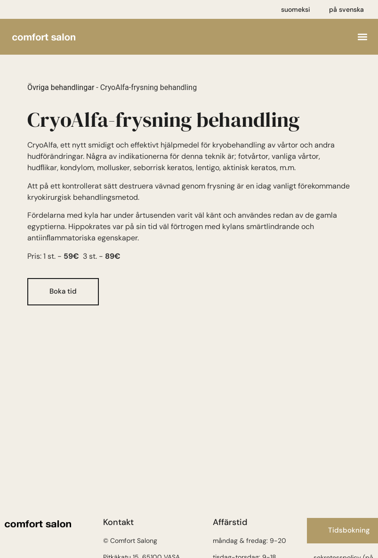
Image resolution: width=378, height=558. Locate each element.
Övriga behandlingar (60, 87)
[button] (362, 37)
